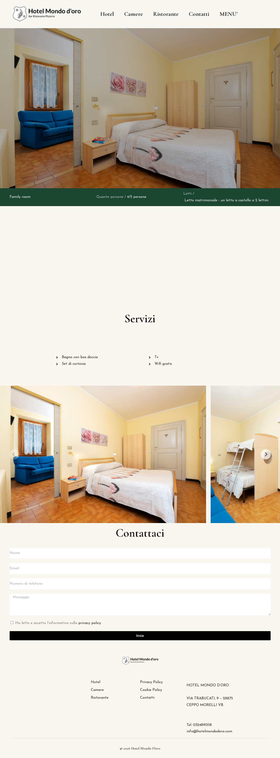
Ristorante (166, 13)
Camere (133, 13)
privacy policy (89, 623)
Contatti (199, 13)
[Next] (266, 454)
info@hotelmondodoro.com (209, 731)
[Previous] (14, 454)
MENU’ (229, 13)
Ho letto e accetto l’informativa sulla (58, 623)
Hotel (107, 13)
